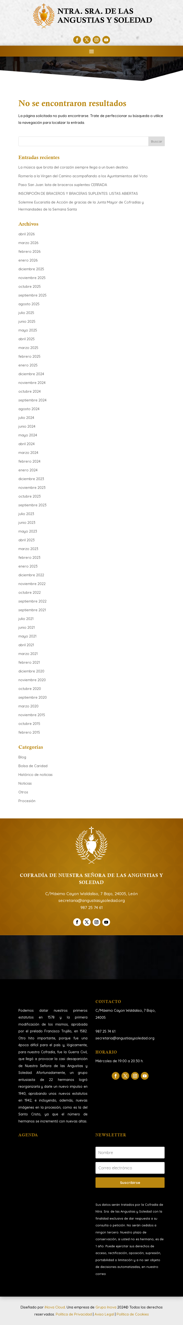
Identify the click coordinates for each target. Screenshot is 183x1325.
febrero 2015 (29, 732)
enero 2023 (28, 566)
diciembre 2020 (31, 671)
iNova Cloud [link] (55, 1307)
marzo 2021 (28, 653)
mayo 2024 (27, 435)
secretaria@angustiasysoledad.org (91, 900)
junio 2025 (26, 321)
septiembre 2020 (32, 697)
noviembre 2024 (32, 382)
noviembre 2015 (31, 715)
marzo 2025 (28, 347)
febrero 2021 (29, 662)
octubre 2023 (29, 496)
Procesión (26, 800)
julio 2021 (26, 618)
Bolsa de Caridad (33, 766)
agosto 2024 (29, 409)
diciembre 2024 (31, 374)
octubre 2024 (29, 391)
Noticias (25, 783)
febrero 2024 (29, 461)
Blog (22, 757)
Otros (23, 792)
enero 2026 (28, 260)
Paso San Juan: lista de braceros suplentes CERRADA (62, 184)
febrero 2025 (29, 356)
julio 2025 (26, 312)
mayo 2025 (27, 330)
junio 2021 (26, 627)
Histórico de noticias (35, 774)
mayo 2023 (27, 531)
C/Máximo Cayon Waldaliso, (119, 1010)
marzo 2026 (28, 242)
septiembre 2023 (32, 505)
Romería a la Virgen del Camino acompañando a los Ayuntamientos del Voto (83, 176)
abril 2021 (26, 645)
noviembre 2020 (32, 680)
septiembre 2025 (32, 295)
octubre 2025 (29, 286)
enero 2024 (28, 470)
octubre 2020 (29, 688)
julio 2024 (26, 417)
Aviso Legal (104, 1314)
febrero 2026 (29, 251)
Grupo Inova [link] (106, 1307)
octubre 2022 (29, 592)
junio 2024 (26, 426)
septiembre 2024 (32, 400)
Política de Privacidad (74, 1314)
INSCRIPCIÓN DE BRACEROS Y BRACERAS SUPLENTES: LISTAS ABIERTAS (78, 193)
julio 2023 (26, 513)
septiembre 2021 (32, 610)
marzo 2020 (28, 706)
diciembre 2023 (31, 478)
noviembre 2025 (32, 277)
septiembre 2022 (32, 601)
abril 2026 (26, 234)
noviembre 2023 (32, 487)
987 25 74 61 (91, 907)
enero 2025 (28, 365)
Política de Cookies (133, 1314)
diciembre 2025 (31, 269)
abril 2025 (26, 339)
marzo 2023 (28, 548)
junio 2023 (26, 522)
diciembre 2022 (31, 575)
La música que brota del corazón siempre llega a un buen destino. (74, 167)
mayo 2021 (27, 636)
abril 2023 (26, 540)
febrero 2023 (29, 557)
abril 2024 (26, 444)
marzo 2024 (28, 452)
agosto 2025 (29, 304)
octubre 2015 (29, 723)
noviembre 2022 (32, 583)
